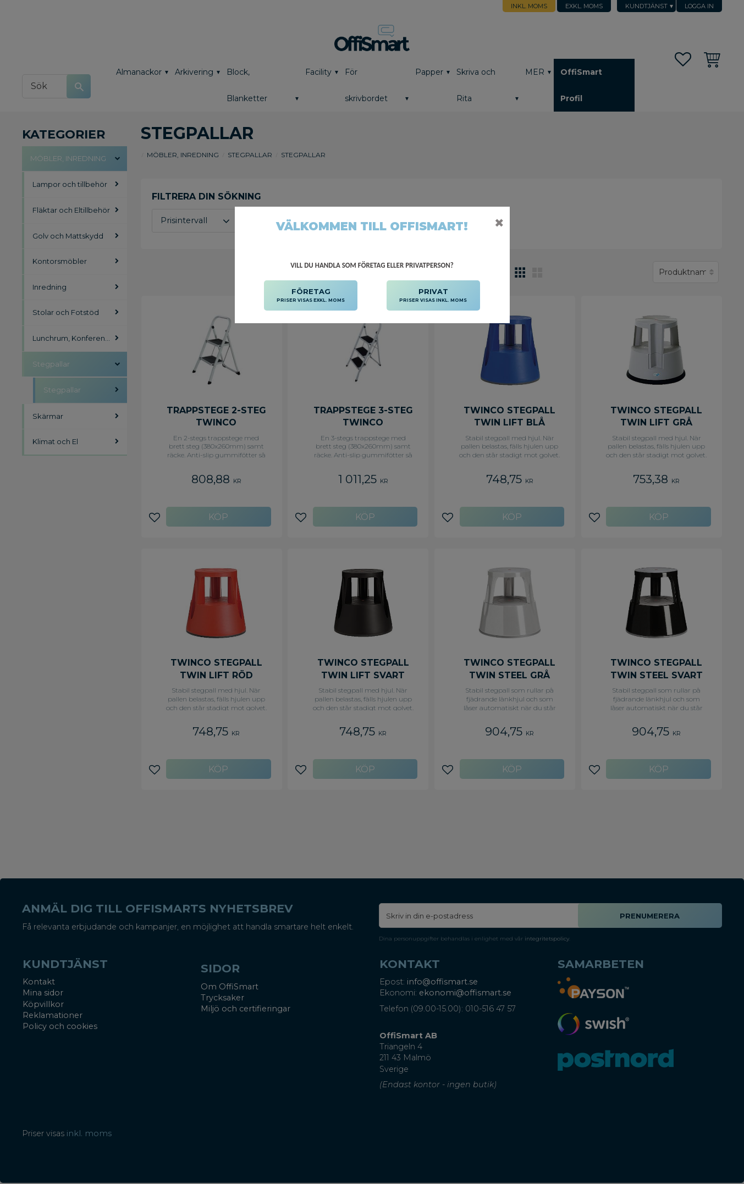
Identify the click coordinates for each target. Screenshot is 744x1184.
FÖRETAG (311, 296)
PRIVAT (433, 296)
